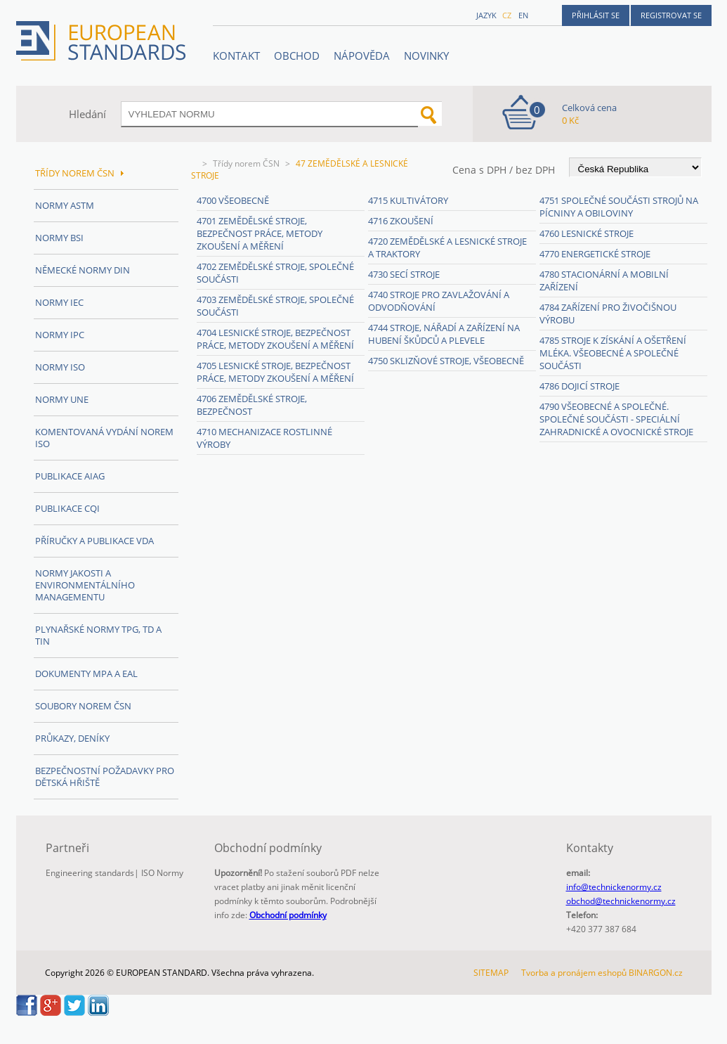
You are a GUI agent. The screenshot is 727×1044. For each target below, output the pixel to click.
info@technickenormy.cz (614, 887)
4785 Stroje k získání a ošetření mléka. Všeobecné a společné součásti (612, 353)
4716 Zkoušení (400, 220)
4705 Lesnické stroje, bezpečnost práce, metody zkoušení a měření (275, 372)
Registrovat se (671, 15)
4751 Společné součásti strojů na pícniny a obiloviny (618, 206)
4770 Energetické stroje (594, 253)
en (523, 15)
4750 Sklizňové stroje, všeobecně (446, 360)
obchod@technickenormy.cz (621, 901)
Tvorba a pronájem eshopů (574, 973)
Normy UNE (62, 399)
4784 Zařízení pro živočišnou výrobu (607, 313)
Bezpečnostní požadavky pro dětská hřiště (104, 776)
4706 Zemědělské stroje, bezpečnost (252, 405)
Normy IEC (59, 302)
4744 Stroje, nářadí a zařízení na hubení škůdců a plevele (444, 334)
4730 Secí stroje (404, 274)
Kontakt (236, 56)
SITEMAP (491, 973)
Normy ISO (60, 367)
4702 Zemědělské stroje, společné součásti (275, 272)
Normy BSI (59, 237)
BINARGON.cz (656, 973)
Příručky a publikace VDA (94, 540)
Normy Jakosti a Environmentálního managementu (85, 585)
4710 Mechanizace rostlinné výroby (264, 438)
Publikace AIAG (70, 476)
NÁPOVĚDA (362, 56)
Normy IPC (59, 334)
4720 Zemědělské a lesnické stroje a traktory (447, 247)
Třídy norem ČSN (246, 163)
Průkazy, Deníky (72, 738)
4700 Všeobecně (233, 200)
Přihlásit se (596, 15)
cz (506, 15)
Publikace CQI (67, 508)
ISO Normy (162, 873)
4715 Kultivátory (408, 200)
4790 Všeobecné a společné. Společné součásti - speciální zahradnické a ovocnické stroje (616, 419)
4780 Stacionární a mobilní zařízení (604, 280)
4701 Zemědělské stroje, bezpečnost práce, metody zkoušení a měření (259, 233)
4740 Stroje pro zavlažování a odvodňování (438, 301)
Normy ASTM (64, 205)
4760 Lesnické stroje (586, 233)
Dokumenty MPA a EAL (86, 673)
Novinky (426, 56)
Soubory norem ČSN (83, 706)
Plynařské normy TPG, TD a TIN (98, 635)
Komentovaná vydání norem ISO (104, 437)
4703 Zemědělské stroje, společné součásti (275, 305)
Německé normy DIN (82, 270)
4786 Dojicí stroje (579, 386)
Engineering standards (90, 873)
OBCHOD (297, 56)
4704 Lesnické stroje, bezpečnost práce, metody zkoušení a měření (275, 339)
